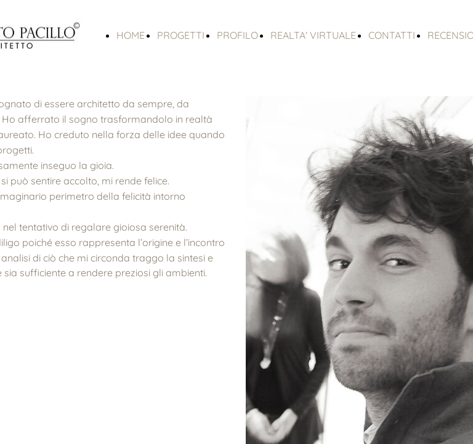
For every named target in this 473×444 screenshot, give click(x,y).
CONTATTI (391, 35)
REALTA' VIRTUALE (313, 35)
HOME (130, 35)
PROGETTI (180, 35)
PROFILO (237, 35)
